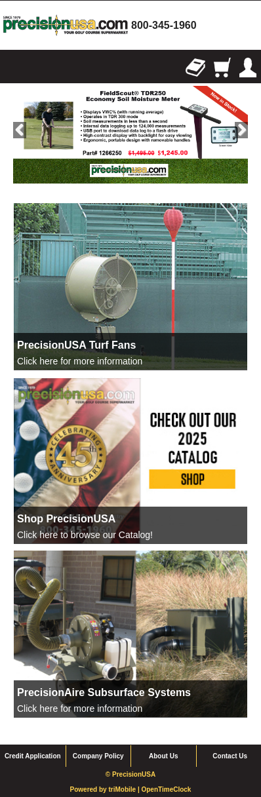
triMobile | (124, 789)
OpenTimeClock (166, 789)
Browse (13, 67)
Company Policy (98, 756)
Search (39, 67)
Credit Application (33, 756)
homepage (65, 25)
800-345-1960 (164, 25)
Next (241, 130)
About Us (163, 756)
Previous (19, 130)
